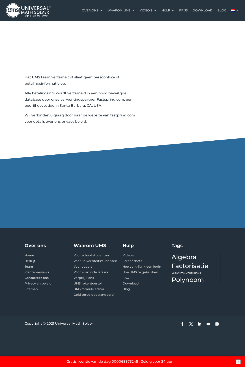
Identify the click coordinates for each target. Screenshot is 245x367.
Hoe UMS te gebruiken (140, 272)
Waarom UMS (119, 10)
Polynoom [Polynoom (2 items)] (188, 279)
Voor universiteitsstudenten (95, 261)
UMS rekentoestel (88, 283)
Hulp (165, 10)
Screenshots (132, 261)
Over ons (90, 10)
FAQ (126, 278)
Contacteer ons (37, 278)
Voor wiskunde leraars (91, 272)
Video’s (146, 10)
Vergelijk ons (84, 278)
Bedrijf (30, 261)
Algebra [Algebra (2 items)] (184, 257)
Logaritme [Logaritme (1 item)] (178, 273)
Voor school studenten (91, 255)
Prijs (183, 10)
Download (203, 10)
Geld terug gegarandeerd (94, 295)
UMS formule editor (89, 289)
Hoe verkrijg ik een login (142, 266)
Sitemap (31, 289)
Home (29, 255)
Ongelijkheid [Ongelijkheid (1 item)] (193, 273)
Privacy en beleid (38, 283)
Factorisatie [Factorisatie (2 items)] (190, 266)
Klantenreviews (37, 272)
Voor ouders (83, 266)
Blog (221, 10)
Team (29, 266)
